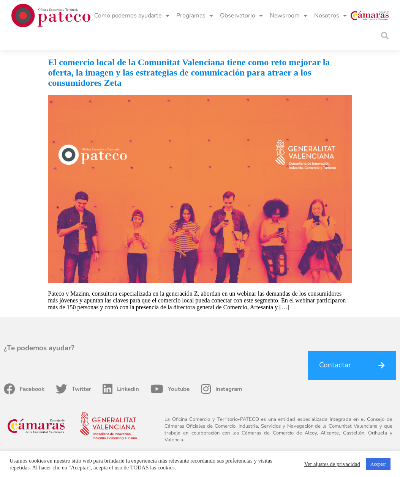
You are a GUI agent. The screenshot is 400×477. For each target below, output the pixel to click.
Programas (194, 15)
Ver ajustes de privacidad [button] (332, 464)
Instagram (221, 389)
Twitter (73, 389)
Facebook (24, 389)
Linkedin (121, 389)
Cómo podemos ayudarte (131, 15)
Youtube (170, 389)
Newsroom (288, 15)
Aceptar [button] (378, 464)
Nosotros (330, 15)
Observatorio (241, 15)
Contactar (335, 365)
